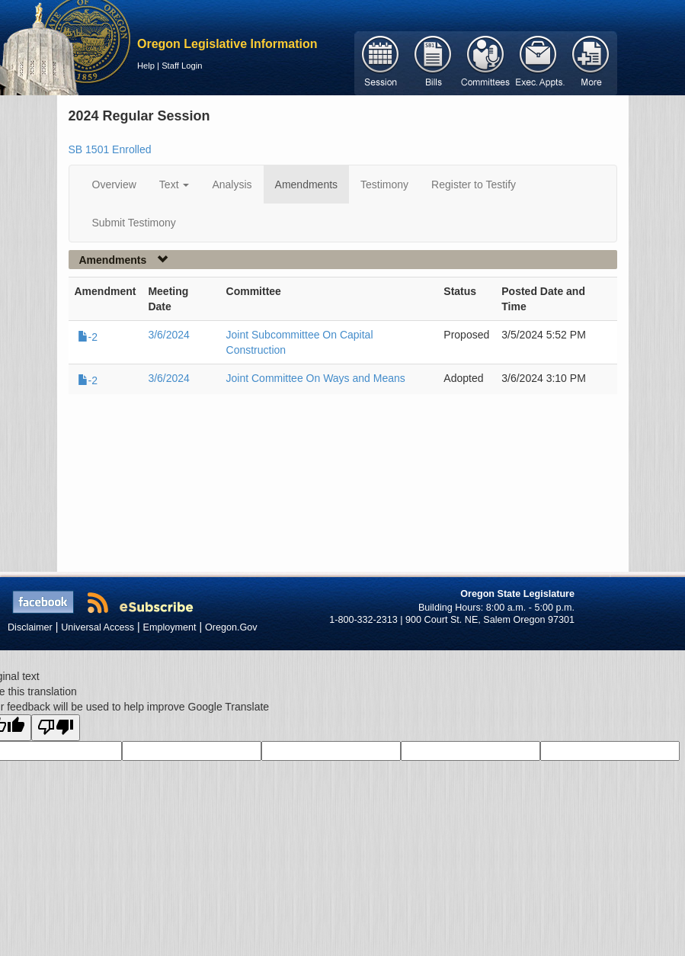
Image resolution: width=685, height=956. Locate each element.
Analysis (231, 184)
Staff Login (182, 65)
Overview (114, 184)
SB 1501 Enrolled (110, 149)
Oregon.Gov (231, 627)
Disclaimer (30, 627)
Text (174, 184)
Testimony (384, 184)
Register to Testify (473, 184)
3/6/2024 (169, 335)
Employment (170, 627)
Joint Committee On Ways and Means (315, 378)
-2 (88, 337)
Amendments (306, 184)
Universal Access (97, 627)
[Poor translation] (55, 727)
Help (146, 65)
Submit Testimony (134, 223)
